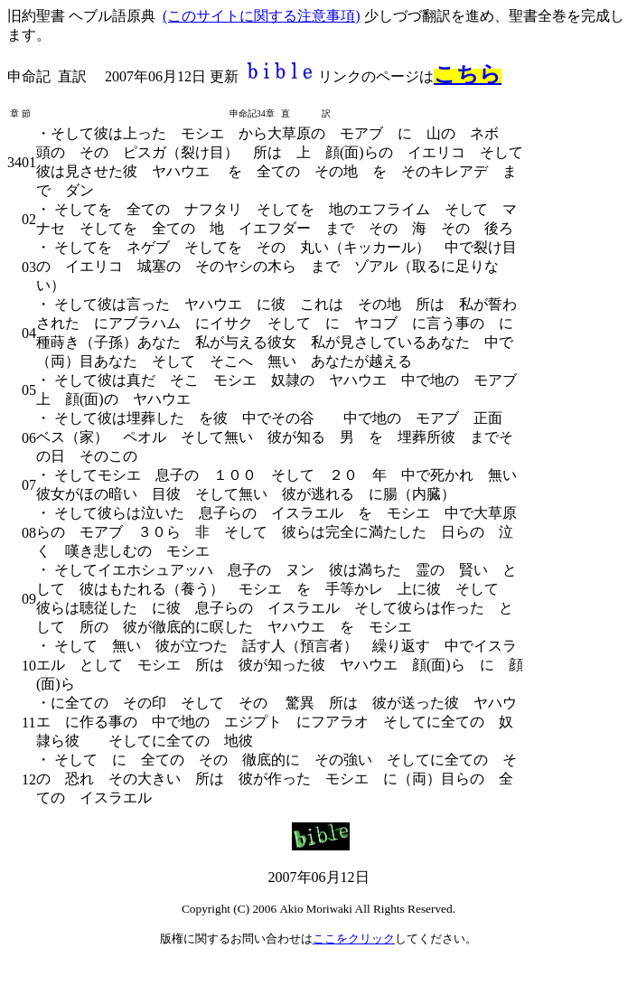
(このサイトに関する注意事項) (262, 15)
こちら (467, 74)
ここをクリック (354, 938)
